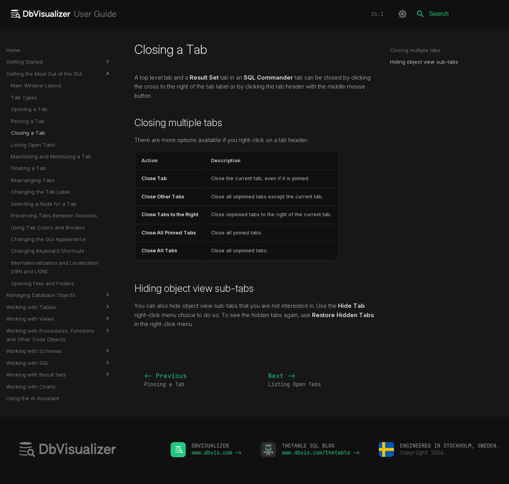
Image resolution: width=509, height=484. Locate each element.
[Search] (457, 14)
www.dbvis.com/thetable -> (320, 452)
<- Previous (192, 380)
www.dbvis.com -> (216, 452)
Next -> (316, 380)
